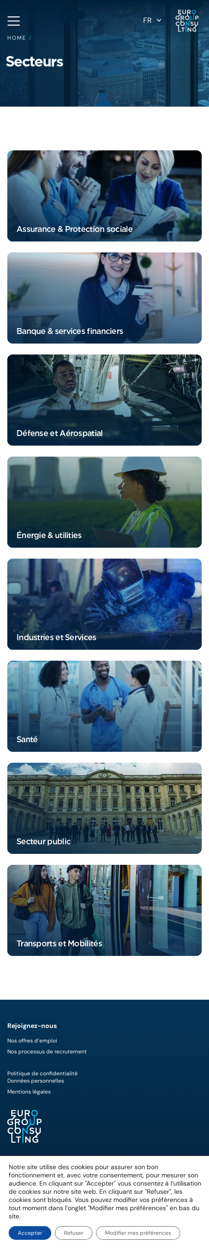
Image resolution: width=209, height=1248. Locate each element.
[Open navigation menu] (13, 21)
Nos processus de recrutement (47, 1051)
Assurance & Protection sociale (74, 229)
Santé (27, 739)
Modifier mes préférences (138, 1233)
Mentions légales (29, 1091)
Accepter (30, 1233)
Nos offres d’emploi (32, 1040)
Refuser (73, 1233)
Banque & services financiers (69, 331)
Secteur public (43, 841)
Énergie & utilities (49, 535)
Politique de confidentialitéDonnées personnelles (42, 1077)
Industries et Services (56, 637)
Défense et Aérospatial (59, 433)
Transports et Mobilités (59, 943)
